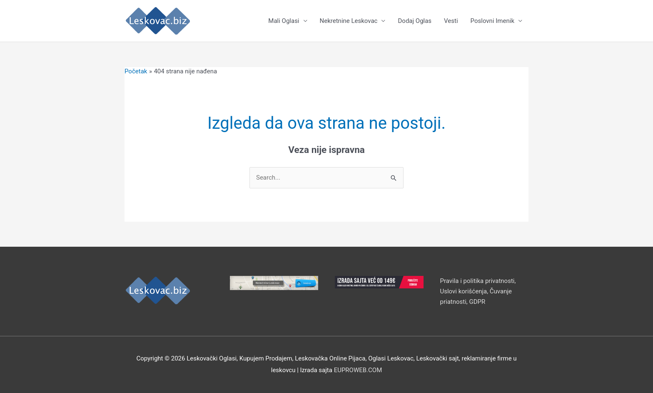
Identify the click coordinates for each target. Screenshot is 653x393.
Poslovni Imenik (492, 21)
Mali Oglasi (283, 21)
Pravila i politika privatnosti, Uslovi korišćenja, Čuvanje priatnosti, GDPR (478, 291)
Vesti (451, 21)
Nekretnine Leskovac (349, 21)
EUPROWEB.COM (358, 370)
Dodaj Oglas (414, 21)
